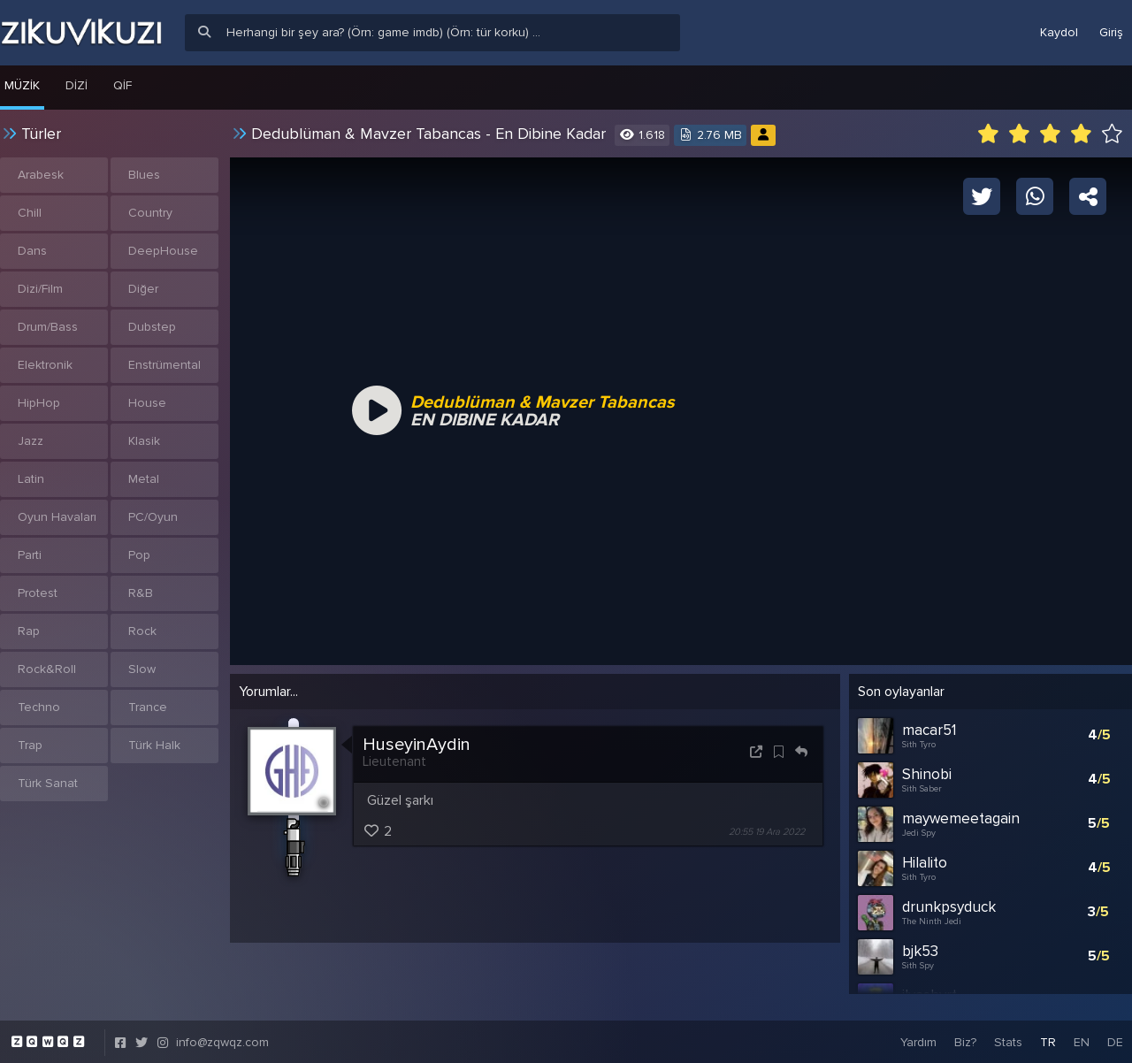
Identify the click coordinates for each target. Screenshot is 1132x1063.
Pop (139, 554)
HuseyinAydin (416, 744)
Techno (39, 707)
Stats (1008, 1040)
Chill (30, 212)
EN (1082, 1040)
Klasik (144, 440)
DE (1115, 1040)
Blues (144, 174)
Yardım (918, 1040)
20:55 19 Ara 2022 (767, 831)
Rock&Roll (47, 669)
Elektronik (45, 364)
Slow (142, 669)
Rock (142, 631)
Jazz (30, 440)
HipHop (39, 402)
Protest (37, 592)
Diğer (143, 288)
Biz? (965, 1040)
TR (1048, 1040)
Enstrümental (164, 364)
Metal (143, 478)
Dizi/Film (40, 288)
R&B (140, 592)
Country (150, 212)
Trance (147, 707)
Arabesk (41, 174)
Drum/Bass (48, 326)
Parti (30, 554)
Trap (30, 745)
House (147, 402)
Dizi (76, 85)
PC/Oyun (153, 516)
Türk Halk (154, 745)
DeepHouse (163, 250)
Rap (29, 631)
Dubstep (152, 326)
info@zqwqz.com (222, 1040)
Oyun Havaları (57, 516)
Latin (31, 478)
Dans (32, 250)
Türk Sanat (48, 783)
